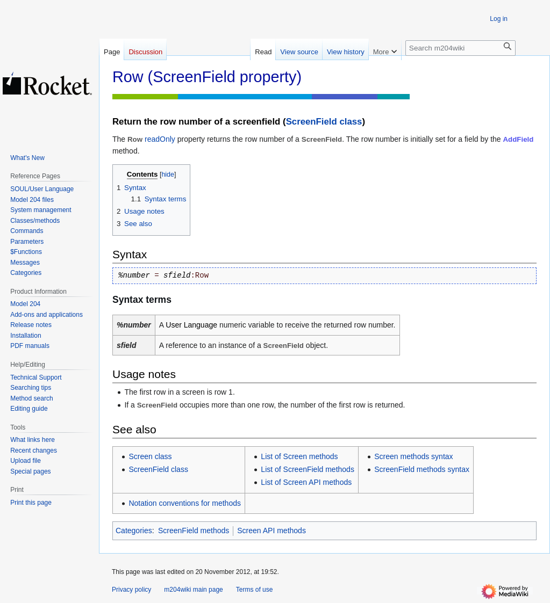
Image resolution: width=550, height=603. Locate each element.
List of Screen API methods (306, 482)
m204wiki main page (193, 589)
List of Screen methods (299, 456)
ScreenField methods (193, 530)
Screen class (150, 456)
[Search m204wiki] (460, 48)
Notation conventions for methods (184, 503)
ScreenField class (324, 122)
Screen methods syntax (413, 456)
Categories (134, 530)
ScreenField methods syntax (421, 469)
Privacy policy (131, 589)
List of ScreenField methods (307, 469)
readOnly (160, 139)
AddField (518, 139)
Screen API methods (271, 530)
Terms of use (254, 589)
